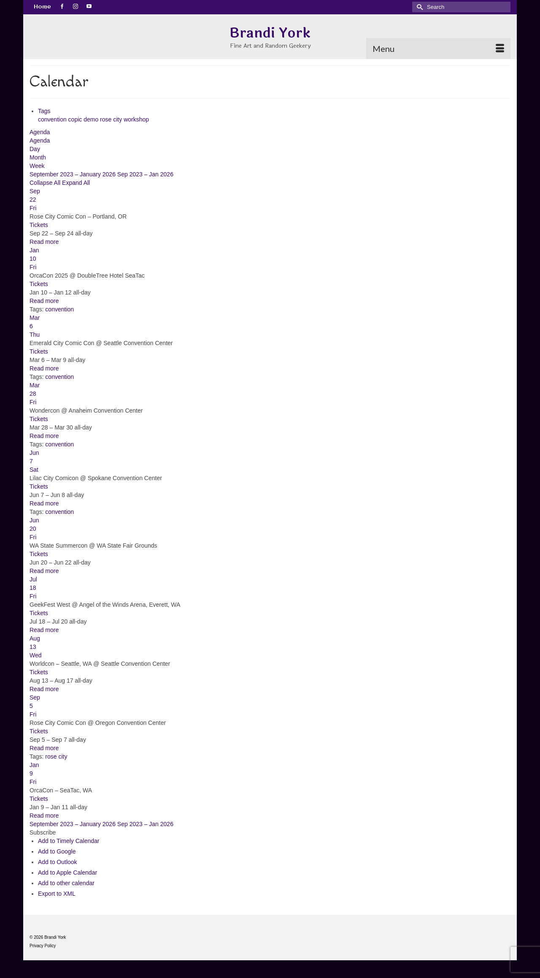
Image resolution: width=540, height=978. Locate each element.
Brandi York (270, 33)
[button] (43, 832)
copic (76, 119)
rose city (112, 119)
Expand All (76, 182)
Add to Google (57, 851)
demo (92, 119)
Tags (44, 111)
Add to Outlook (57, 862)
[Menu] (438, 48)
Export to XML (57, 893)
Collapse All (46, 182)
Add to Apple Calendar (67, 872)
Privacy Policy (43, 945)
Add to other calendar (66, 883)
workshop (136, 119)
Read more (44, 241)
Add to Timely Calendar (69, 841)
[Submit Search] (418, 7)
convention (53, 119)
